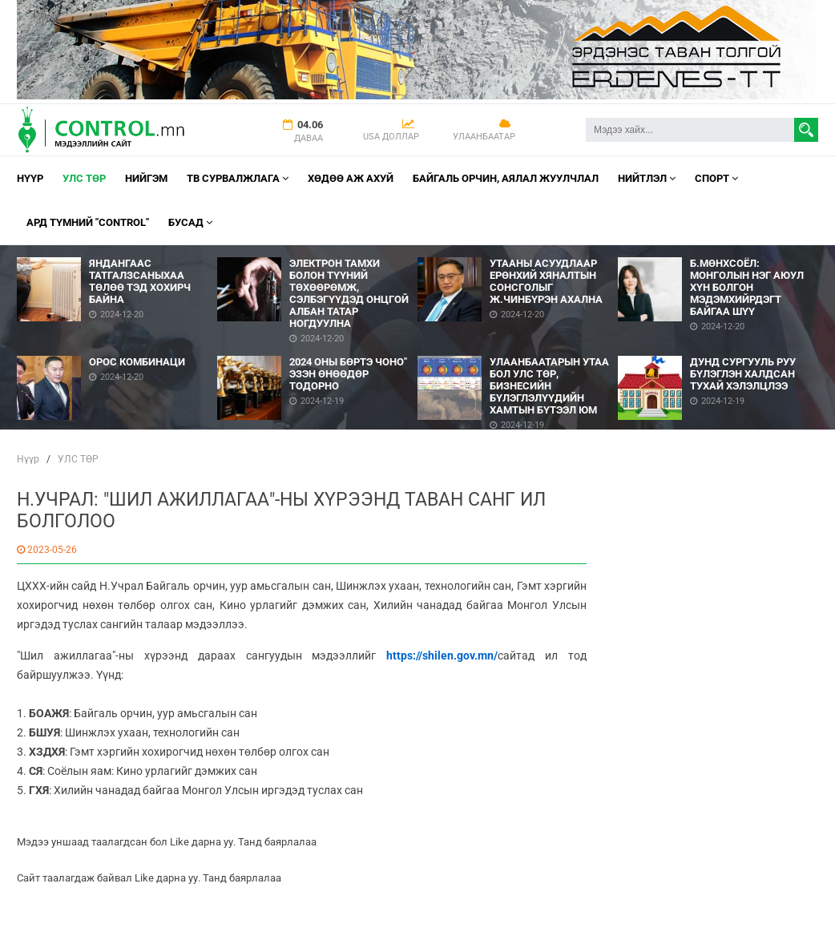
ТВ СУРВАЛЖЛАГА (237, 178)
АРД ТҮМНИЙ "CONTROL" (87, 222)
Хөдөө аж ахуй (350, 178)
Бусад (190, 222)
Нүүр (30, 178)
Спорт (716, 178)
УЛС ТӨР (84, 178)
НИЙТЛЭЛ (647, 178)
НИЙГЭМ (146, 178)
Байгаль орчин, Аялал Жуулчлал (506, 178)
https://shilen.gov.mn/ (437, 655)
